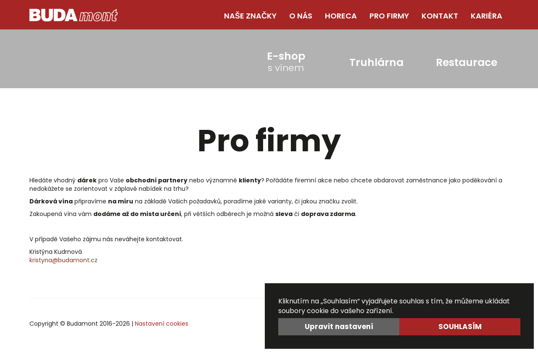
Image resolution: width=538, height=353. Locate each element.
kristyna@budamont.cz (63, 260)
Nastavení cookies (161, 323)
